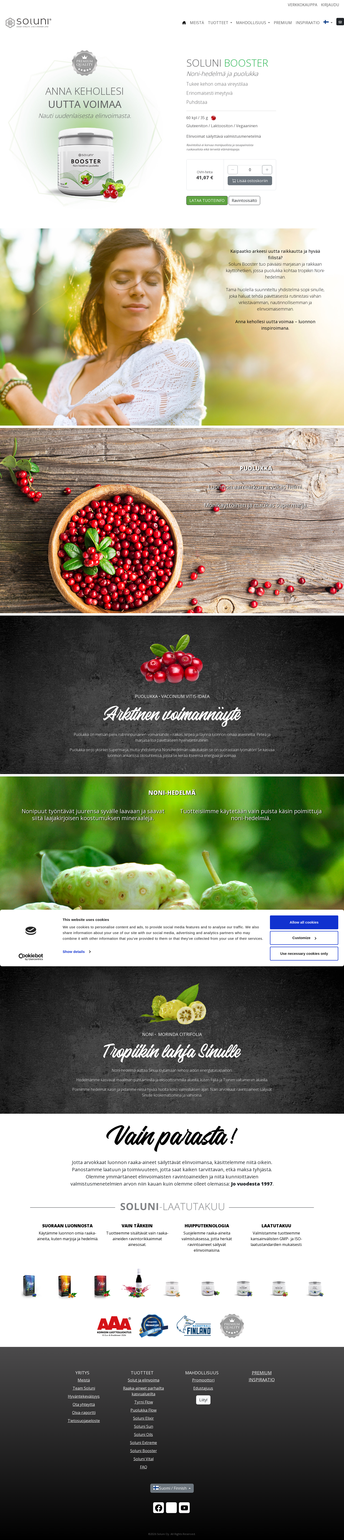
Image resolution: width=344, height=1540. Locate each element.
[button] (328, 22)
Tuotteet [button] (218, 22)
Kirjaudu (330, 4)
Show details (74, 1525)
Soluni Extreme (143, 1442)
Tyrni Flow (143, 1402)
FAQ (143, 1467)
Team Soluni (84, 1388)
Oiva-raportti (84, 1412)
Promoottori (203, 1380)
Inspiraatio (308, 22)
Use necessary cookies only (304, 1527)
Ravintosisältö (244, 200)
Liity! (203, 1400)
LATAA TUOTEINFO (207, 200)
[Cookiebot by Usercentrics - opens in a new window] (31, 1530)
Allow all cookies (304, 1496)
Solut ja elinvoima (143, 1380)
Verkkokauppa (302, 4)
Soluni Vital (144, 1458)
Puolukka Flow (143, 1410)
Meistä (197, 22)
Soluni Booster (143, 1450)
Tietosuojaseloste (84, 1420)
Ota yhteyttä (84, 1404)
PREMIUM (262, 1373)
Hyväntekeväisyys (84, 1396)
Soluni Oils (143, 1434)
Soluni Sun (143, 1426)
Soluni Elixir (143, 1418)
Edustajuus (203, 1388)
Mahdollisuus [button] (251, 22)
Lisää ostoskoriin (250, 180)
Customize (304, 1512)
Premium (283, 22)
